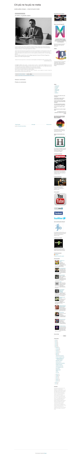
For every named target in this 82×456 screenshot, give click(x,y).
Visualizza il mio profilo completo (59, 256)
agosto (57, 353)
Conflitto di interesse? (59, 364)
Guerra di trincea (62, 275)
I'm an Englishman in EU (59, 367)
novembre (57, 349)
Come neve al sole (62, 319)
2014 (56, 345)
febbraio (57, 379)
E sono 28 (57, 372)
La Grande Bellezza (63, 268)
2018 (56, 340)
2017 (56, 341)
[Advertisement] (33, 115)
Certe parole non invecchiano (60, 363)
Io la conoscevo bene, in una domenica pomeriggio (62, 290)
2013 (56, 346)
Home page (33, 124)
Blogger (45, 453)
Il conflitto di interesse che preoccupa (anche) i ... (60, 359)
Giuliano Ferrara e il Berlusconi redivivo (63, 306)
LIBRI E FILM (57, 89)
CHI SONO (56, 87)
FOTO (56, 91)
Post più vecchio (48, 124)
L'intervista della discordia (60, 355)
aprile (57, 376)
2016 (56, 342)
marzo (57, 378)
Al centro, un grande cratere (60, 357)
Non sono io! (58, 368)
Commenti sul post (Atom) (22, 126)
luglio (57, 354)
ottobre (57, 350)
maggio (57, 375)
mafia (24, 75)
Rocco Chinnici (32, 75)
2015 (56, 344)
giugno (57, 374)
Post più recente (17, 124)
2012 (56, 382)
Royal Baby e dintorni (59, 360)
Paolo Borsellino (27, 75)
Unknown (56, 254)
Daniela (57, 371)
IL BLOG (56, 88)
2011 (56, 383)
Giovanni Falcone (20, 75)
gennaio (57, 380)
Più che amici (62, 312)
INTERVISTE (57, 90)
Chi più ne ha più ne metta (27, 5)
